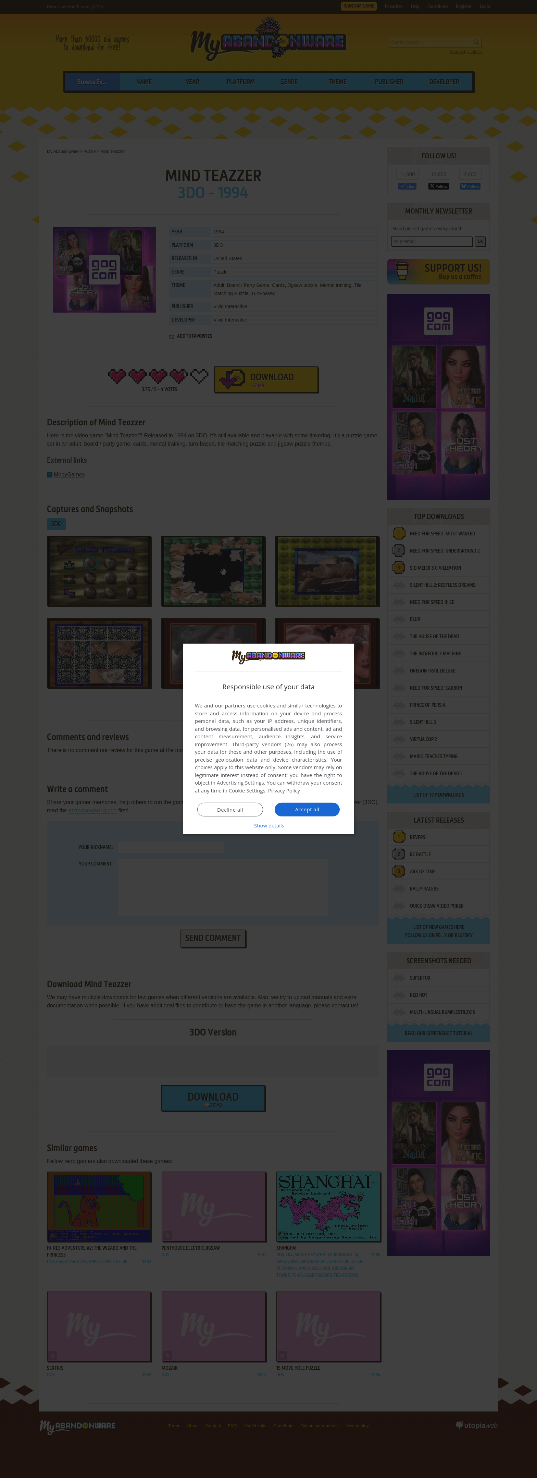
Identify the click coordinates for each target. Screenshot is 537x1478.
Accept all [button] (307, 809)
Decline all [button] (230, 809)
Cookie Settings (247, 790)
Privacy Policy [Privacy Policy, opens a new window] (284, 790)
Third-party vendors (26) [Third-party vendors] (263, 744)
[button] (268, 825)
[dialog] (268, 739)
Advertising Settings (240, 782)
